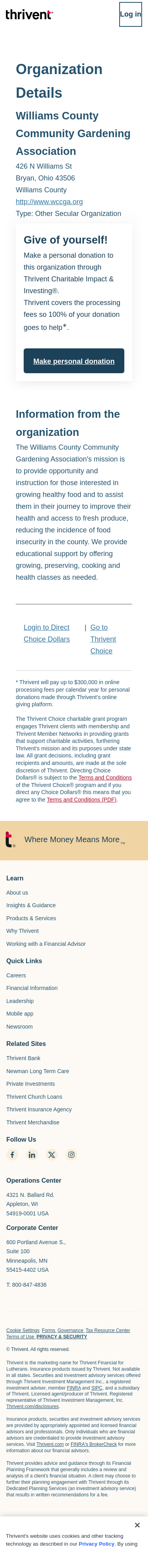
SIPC (96, 1388)
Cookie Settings (22, 1330)
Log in (130, 14)
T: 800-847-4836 (26, 1285)
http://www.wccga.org (49, 202)
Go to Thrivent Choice (103, 639)
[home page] (33, 1524)
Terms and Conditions (105, 777)
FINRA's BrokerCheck (94, 1444)
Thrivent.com (50, 1444)
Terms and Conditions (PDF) (81, 799)
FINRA (74, 1388)
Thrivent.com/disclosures (32, 1406)
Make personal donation (73, 361)
